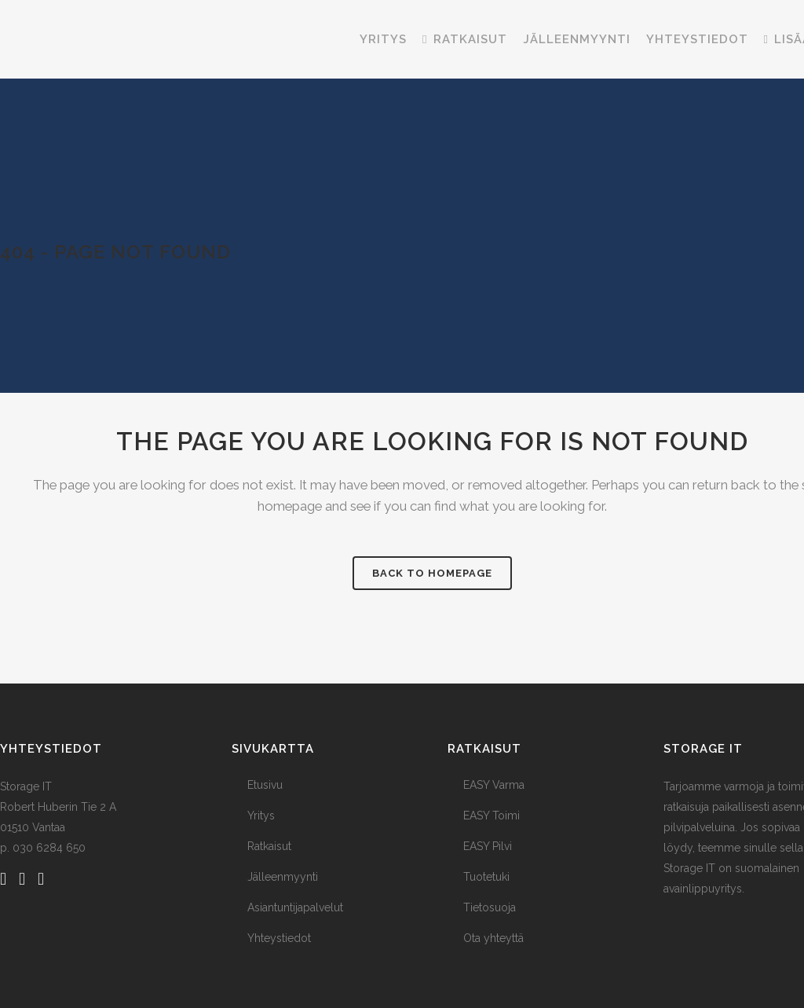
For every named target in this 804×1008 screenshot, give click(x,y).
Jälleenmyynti (282, 876)
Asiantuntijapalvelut (295, 906)
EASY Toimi (491, 814)
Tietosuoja (489, 906)
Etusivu (265, 784)
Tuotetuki (486, 876)
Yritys (261, 814)
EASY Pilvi (487, 845)
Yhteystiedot (279, 937)
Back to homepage (432, 572)
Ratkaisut (269, 845)
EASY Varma (493, 784)
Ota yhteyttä (493, 937)
